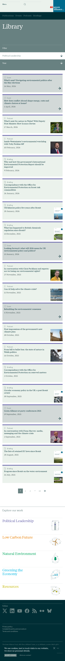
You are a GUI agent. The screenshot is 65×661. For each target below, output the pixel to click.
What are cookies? (25, 655)
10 (40, 491)
